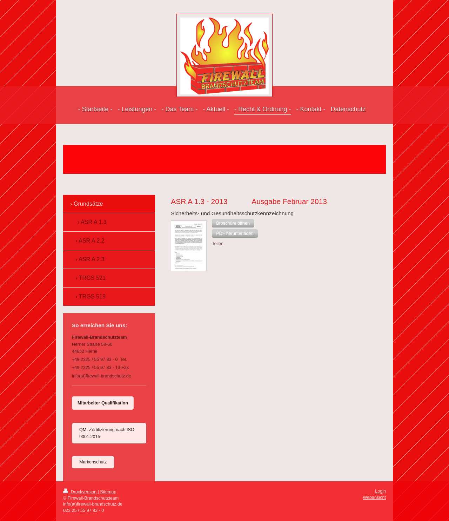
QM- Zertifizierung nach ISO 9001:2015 (106, 433)
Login (380, 491)
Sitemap (108, 491)
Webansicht (374, 497)
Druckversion (80, 491)
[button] (233, 223)
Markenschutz (93, 462)
